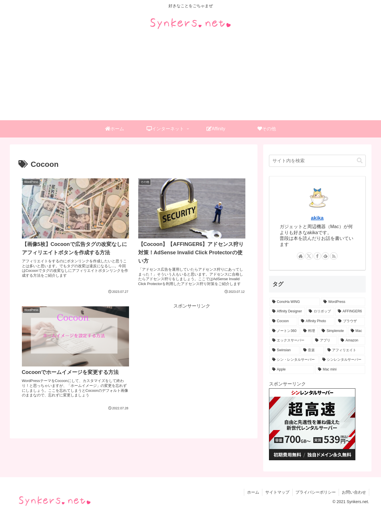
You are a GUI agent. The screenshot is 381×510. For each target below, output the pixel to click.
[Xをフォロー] (309, 256)
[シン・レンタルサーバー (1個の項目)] (294, 360)
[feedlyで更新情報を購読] (325, 256)
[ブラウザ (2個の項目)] (350, 321)
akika (317, 218)
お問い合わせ (354, 492)
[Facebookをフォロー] (317, 256)
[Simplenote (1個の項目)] (333, 331)
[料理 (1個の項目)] (309, 331)
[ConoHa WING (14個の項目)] (295, 302)
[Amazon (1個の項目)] (351, 340)
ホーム (253, 492)
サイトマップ (277, 492)
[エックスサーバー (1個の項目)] (290, 340)
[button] (360, 160)
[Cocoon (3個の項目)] (283, 321)
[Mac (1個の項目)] (356, 331)
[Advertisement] (190, 77)
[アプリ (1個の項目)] (324, 340)
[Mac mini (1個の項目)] (340, 369)
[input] (317, 161)
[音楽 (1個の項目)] (312, 350)
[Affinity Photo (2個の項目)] (316, 321)
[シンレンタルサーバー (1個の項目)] (342, 360)
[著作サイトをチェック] (300, 256)
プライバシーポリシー (315, 492)
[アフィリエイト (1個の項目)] (345, 350)
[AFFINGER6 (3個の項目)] (350, 311)
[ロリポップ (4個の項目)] (320, 311)
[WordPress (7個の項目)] (343, 302)
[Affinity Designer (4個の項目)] (287, 311)
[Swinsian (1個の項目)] (285, 350)
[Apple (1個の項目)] (292, 369)
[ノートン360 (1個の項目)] (285, 331)
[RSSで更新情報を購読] (334, 256)
